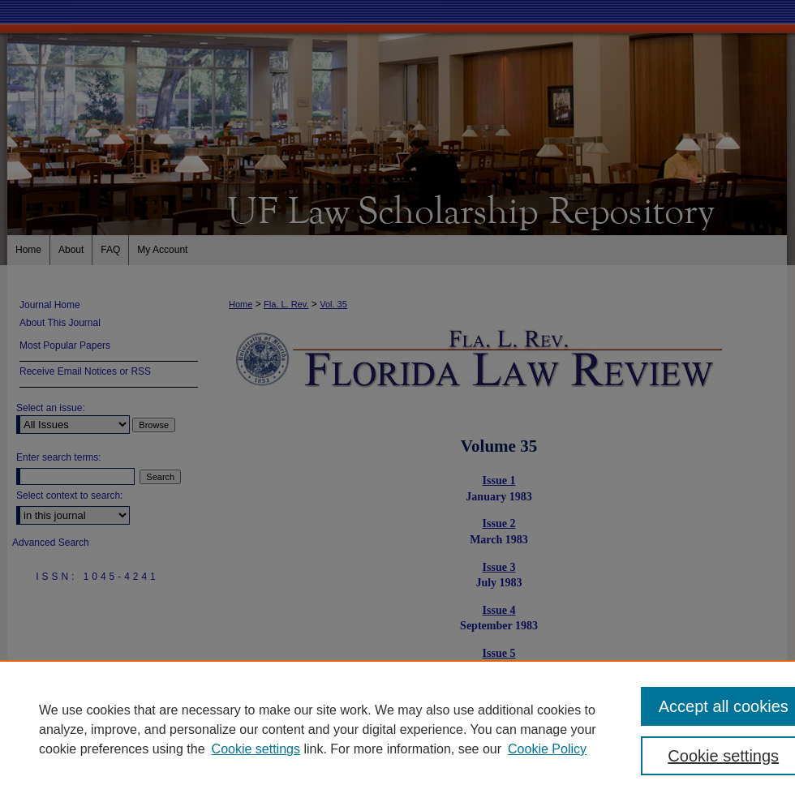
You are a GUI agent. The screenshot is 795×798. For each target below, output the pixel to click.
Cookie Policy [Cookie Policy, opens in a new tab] (547, 749)
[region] (397, 729)
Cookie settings (256, 749)
